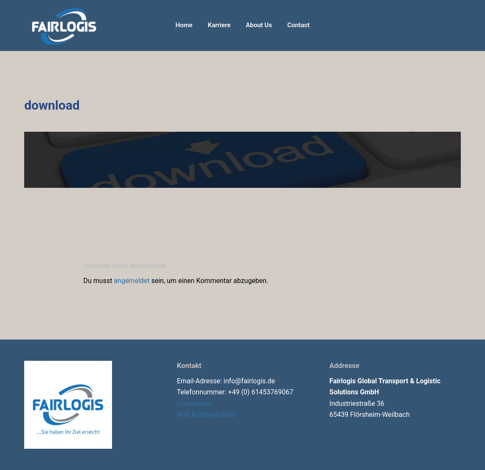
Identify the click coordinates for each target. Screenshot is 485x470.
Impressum (194, 403)
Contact (298, 25)
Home (183, 25)
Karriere (219, 25)
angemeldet (131, 281)
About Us (259, 25)
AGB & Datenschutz (206, 415)
